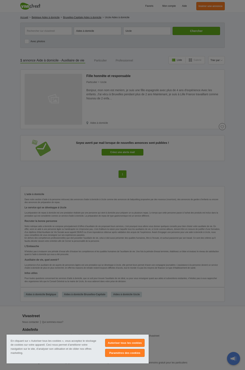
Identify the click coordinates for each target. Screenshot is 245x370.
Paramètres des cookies (124, 352)
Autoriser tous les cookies (125, 342)
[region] (78, 349)
